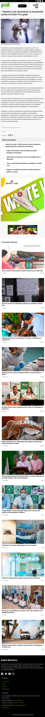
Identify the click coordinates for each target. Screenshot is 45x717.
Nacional (5, 376)
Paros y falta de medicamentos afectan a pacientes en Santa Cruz (22, 271)
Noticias (5, 547)
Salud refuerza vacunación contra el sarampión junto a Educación (24, 158)
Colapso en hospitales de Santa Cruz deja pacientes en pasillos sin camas (23, 171)
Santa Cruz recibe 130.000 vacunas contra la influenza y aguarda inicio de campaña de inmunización (23, 145)
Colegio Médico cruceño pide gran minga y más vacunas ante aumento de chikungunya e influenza (21, 511)
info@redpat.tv (6, 707)
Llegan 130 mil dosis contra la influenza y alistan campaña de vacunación (21, 152)
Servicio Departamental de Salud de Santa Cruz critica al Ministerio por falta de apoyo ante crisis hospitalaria (23, 477)
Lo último (3, 1)
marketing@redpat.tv (20, 705)
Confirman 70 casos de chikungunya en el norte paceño (19, 545)
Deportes (4, 686)
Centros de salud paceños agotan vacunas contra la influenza (21, 578)
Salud (4, 131)
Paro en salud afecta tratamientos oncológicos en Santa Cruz (24, 164)
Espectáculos (5, 689)
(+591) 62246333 (17, 700)
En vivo (21, 6)
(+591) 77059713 (19, 702)
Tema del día (5, 681)
